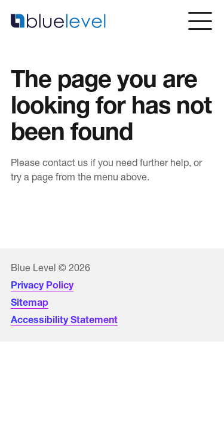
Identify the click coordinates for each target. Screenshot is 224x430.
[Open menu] (200, 21)
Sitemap (29, 302)
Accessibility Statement (64, 319)
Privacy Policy (42, 285)
